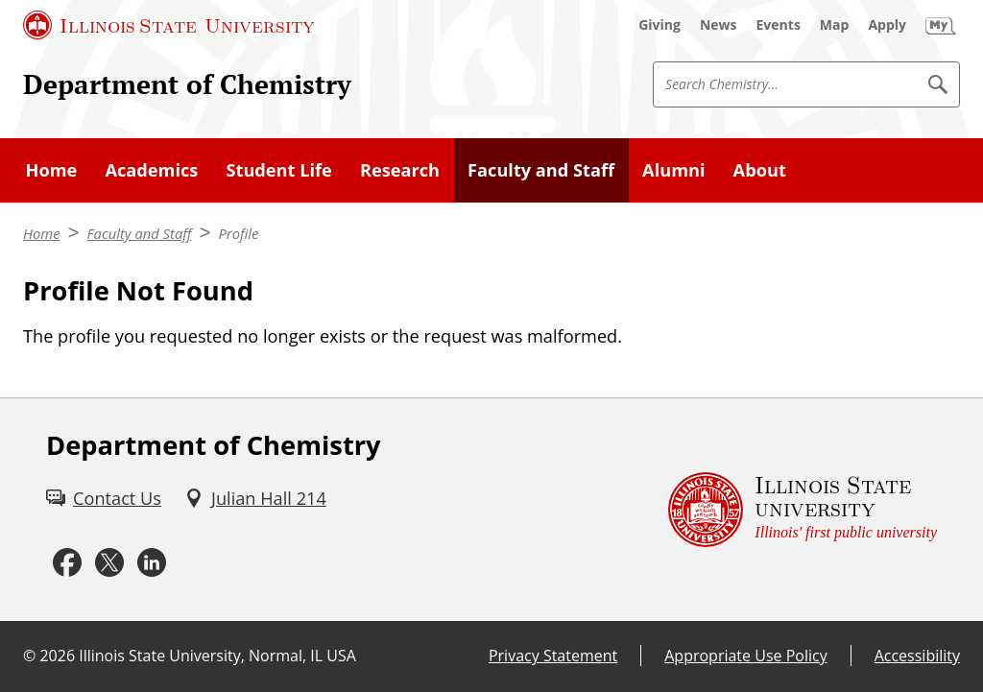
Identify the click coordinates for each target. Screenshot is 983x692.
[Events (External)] (778, 25)
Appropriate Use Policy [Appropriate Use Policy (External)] (745, 655)
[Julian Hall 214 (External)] (255, 499)
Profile (238, 233)
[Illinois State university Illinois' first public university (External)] (802, 510)
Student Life (278, 169)
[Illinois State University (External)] (169, 25)
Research (400, 169)
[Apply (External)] (887, 25)
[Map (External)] (834, 25)
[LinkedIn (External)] (152, 563)
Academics (151, 169)
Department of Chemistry (187, 83)
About (759, 169)
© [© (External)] (29, 655)
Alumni (673, 169)
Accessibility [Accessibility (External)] (917, 655)
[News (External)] (718, 25)
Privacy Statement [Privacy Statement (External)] (553, 655)
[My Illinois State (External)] (941, 25)
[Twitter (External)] (109, 563)
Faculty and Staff (541, 169)
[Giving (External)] (659, 25)
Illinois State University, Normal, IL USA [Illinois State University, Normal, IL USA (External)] (217, 655)
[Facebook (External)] (67, 563)
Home (52, 169)
